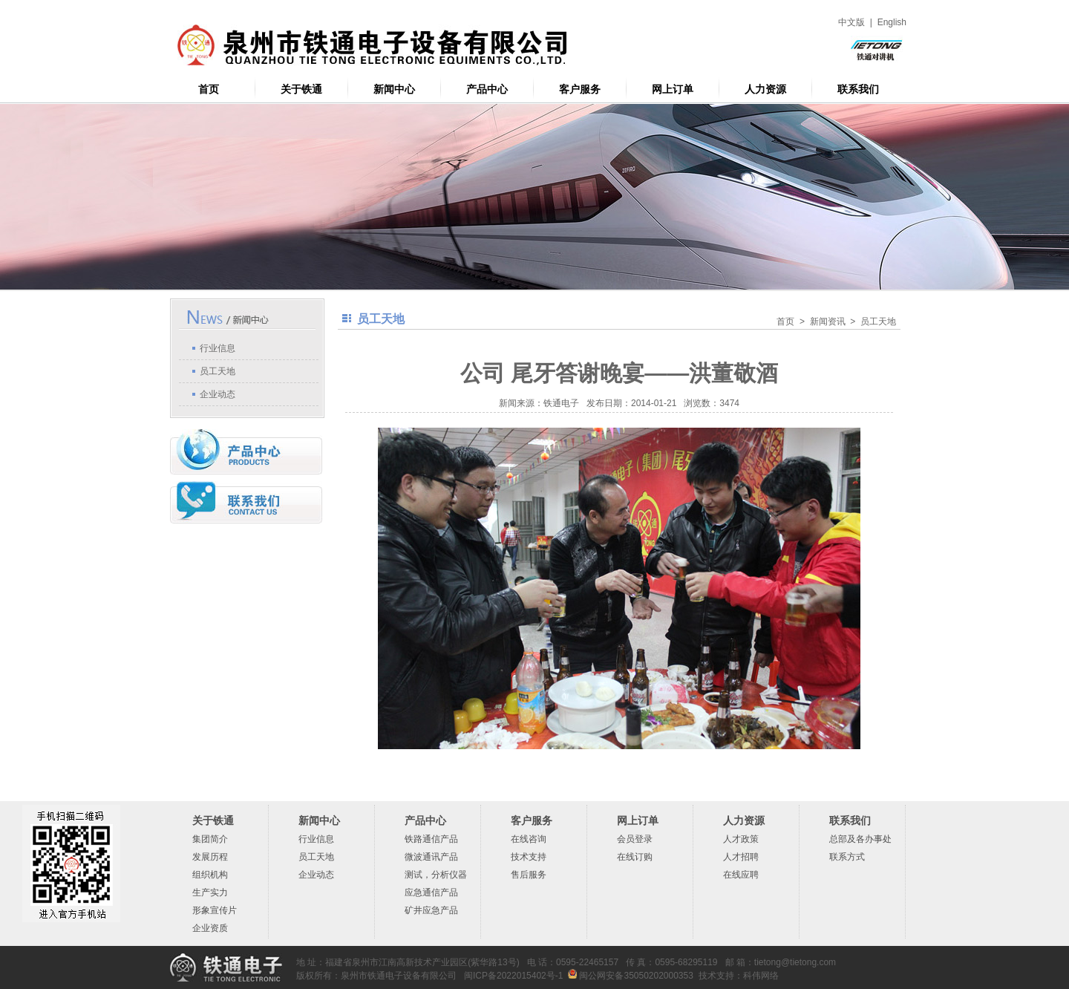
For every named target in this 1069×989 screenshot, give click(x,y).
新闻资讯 (828, 321)
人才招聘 (741, 857)
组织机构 (210, 874)
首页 (208, 89)
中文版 (851, 22)
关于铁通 (301, 89)
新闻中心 (394, 89)
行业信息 (217, 348)
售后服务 (528, 874)
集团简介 (210, 839)
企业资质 (210, 928)
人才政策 (741, 839)
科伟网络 (761, 975)
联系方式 (847, 857)
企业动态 (217, 394)
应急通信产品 (431, 892)
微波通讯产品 (431, 857)
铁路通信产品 (431, 839)
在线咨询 (528, 839)
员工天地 (217, 371)
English (891, 22)
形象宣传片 (214, 910)
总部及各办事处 (860, 839)
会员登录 (635, 839)
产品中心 (487, 89)
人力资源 (765, 89)
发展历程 (210, 857)
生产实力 (210, 892)
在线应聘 (741, 874)
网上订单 (672, 89)
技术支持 (528, 857)
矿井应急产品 (431, 910)
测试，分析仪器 (436, 874)
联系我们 (858, 89)
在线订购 (635, 857)
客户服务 (580, 89)
